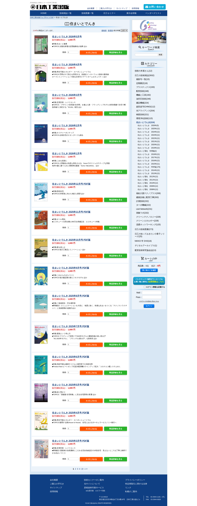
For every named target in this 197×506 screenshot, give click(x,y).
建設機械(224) (142, 103)
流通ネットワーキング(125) (148, 224)
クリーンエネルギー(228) (147, 221)
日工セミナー (109, 13)
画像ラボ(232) (142, 213)
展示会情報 (131, 13)
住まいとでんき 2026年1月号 (67, 153)
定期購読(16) (142, 83)
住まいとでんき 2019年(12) (149, 148)
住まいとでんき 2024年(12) (149, 132)
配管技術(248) (142, 91)
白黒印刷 (89, 491)
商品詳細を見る (115, 52)
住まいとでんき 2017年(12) (149, 157)
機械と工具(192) (143, 95)
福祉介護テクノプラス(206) (148, 193)
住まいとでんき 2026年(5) (148, 125)
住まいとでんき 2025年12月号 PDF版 (71, 184)
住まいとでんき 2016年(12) (149, 161)
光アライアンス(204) (145, 110)
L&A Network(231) (144, 209)
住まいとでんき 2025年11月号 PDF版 (71, 212)
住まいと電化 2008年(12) (148, 189)
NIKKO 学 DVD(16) (143, 241)
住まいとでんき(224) (145, 122)
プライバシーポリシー (135, 480)
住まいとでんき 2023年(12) (149, 135)
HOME (44, 13)
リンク (128, 487)
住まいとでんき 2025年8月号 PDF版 (70, 296)
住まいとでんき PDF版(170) (149, 167)
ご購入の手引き (105, 8)
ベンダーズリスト (153, 13)
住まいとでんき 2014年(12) (149, 170)
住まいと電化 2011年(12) (148, 180)
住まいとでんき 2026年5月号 (67, 36)
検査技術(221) (142, 114)
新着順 (110, 30)
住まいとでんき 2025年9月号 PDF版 (70, 268)
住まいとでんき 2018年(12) (149, 154)
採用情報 (135, 8)
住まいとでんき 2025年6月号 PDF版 (70, 357)
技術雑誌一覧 (66, 13)
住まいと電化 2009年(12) (148, 186)
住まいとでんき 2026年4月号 (67, 64)
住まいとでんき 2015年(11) (149, 164)
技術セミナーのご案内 (94, 480)
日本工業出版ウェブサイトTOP (42, 17)
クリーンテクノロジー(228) (148, 217)
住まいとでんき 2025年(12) (149, 129)
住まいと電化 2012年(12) (148, 177)
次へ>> (84, 469)
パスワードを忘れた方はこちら (149, 301)
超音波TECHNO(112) (145, 106)
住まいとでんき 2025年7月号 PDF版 (70, 326)
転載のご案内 (131, 491)
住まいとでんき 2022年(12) (149, 138)
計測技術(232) (142, 201)
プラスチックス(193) (145, 87)
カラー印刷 (99, 491)
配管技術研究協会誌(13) (145, 250)
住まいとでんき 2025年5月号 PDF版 (70, 385)
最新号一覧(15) (143, 79)
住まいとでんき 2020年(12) (149, 145)
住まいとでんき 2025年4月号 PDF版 (70, 413)
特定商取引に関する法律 (136, 484)
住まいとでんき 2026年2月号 (67, 125)
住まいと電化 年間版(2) (147, 151)
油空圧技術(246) (143, 99)
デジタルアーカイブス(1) (146, 245)
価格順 (104, 30)
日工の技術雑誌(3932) (144, 75)
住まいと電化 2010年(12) (148, 183)
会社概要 (91, 8)
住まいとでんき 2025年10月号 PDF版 (71, 240)
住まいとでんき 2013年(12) (149, 173)
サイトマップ (121, 8)
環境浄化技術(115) (144, 118)
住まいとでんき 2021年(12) (149, 141)
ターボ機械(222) (143, 205)
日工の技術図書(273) (144, 229)
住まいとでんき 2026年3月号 (67, 95)
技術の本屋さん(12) (143, 71)
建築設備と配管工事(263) (147, 197)
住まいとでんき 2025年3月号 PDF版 (70, 441)
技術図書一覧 (88, 13)
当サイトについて (92, 484)
